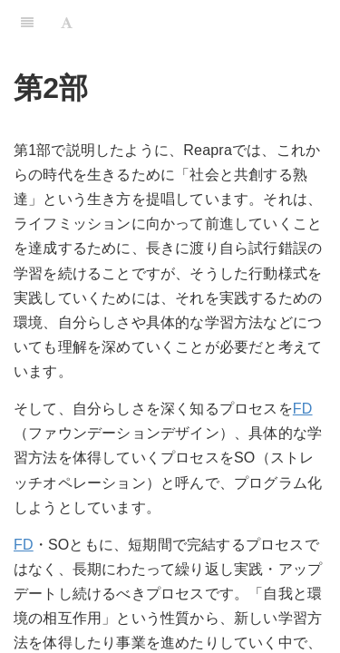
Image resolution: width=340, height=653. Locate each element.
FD (303, 408)
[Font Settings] (66, 22)
